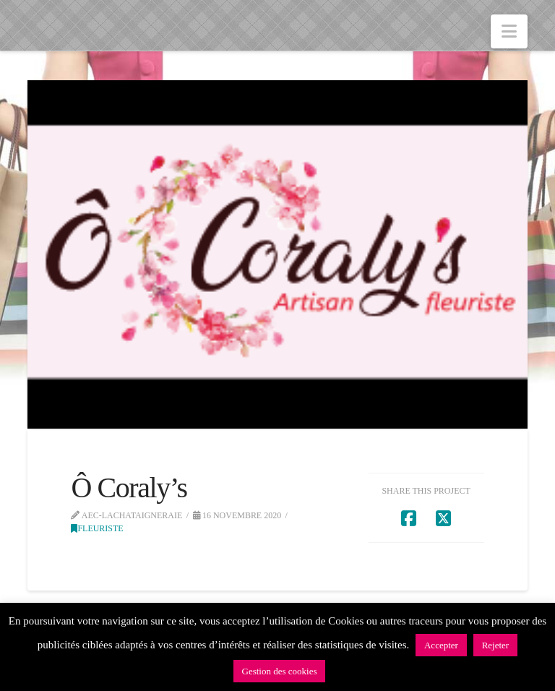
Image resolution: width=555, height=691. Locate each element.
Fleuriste (97, 528)
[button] (509, 31)
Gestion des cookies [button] (279, 671)
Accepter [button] (441, 645)
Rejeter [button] (495, 645)
